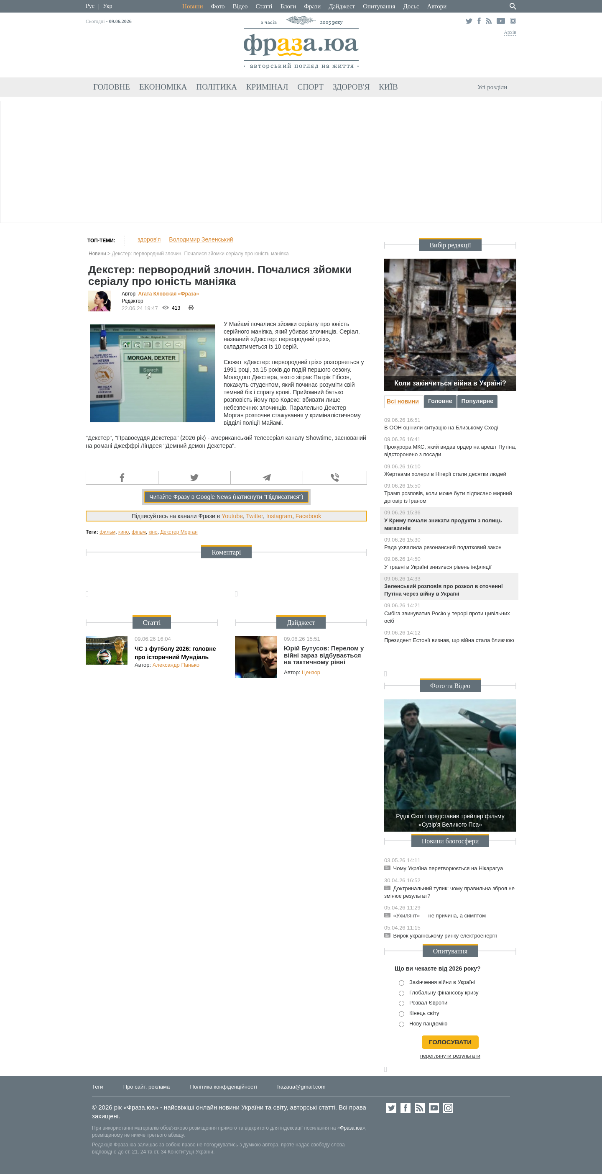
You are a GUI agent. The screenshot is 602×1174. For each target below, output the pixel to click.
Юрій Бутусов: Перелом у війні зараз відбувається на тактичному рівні (324, 655)
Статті (264, 6)
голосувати (450, 1042)
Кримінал (267, 86)
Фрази (312, 6)
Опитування (379, 6)
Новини (192, 6)
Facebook (308, 516)
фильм (107, 532)
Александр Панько (176, 665)
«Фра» (188, 294)
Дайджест (342, 6)
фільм (139, 532)
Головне (111, 86)
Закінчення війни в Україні (437, 982)
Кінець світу (419, 1013)
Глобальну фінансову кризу (439, 993)
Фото (218, 6)
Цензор (311, 672)
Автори (436, 6)
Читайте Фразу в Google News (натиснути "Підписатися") (226, 496)
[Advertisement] (301, 160)
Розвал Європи (423, 1003)
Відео (240, 6)
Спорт (310, 86)
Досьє (411, 6)
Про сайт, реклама (146, 1087)
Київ (388, 86)
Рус (90, 6)
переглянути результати (450, 1056)
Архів (510, 32)
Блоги (288, 6)
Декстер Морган (178, 532)
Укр (107, 6)
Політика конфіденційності (223, 1087)
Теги (97, 1087)
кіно (153, 532)
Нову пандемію (423, 1024)
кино (123, 532)
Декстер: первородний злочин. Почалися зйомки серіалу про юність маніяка (200, 254)
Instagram (279, 516)
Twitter (254, 516)
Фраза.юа (351, 1128)
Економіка (163, 86)
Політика (216, 86)
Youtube (232, 516)
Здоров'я (351, 86)
